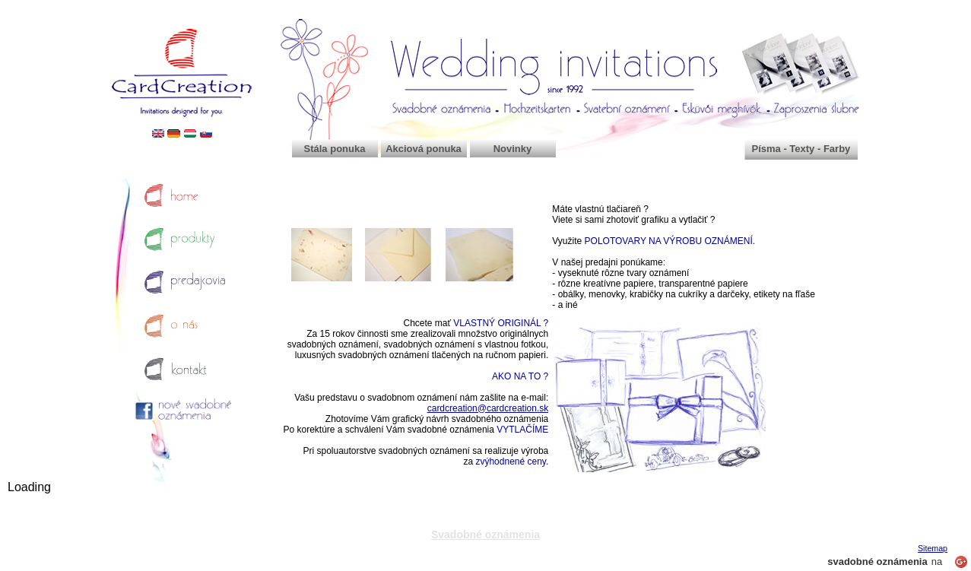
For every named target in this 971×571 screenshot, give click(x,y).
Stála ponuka (335, 148)
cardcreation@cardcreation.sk (488, 408)
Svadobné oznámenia (485, 534)
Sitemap (932, 548)
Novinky (512, 148)
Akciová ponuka (424, 148)
